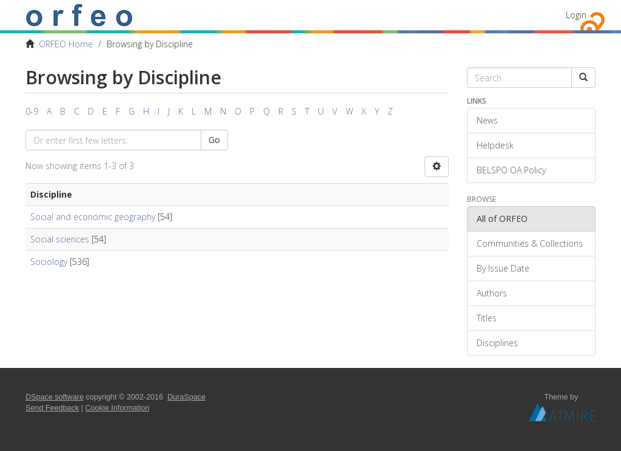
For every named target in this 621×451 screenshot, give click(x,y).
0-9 (31, 111)
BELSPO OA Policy (511, 170)
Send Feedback (52, 408)
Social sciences (59, 239)
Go (214, 139)
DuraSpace (186, 397)
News (487, 120)
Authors (492, 293)
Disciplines (497, 343)
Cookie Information (118, 408)
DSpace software (54, 397)
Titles (487, 318)
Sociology (48, 261)
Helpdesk (495, 145)
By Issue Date (503, 268)
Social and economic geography (92, 216)
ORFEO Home (66, 44)
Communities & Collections (530, 243)
